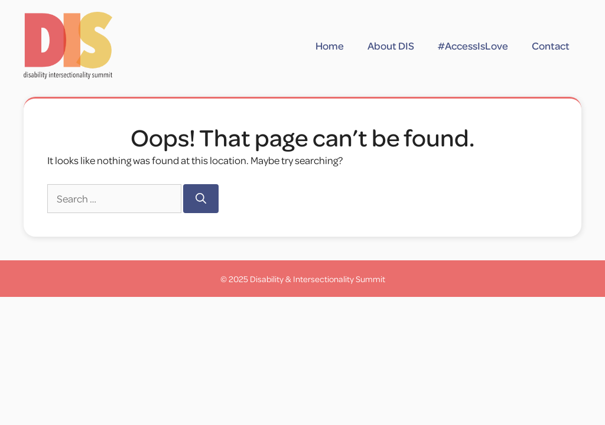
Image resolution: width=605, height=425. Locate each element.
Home (329, 45)
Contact (551, 45)
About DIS (390, 45)
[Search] (201, 198)
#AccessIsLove (473, 45)
